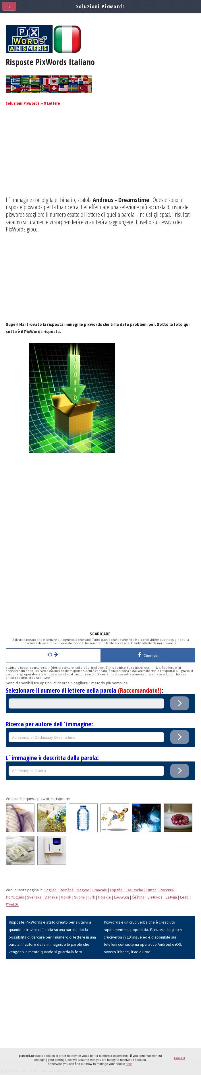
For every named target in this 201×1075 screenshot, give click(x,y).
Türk (91, 897)
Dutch (151, 889)
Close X (179, 1058)
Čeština (138, 897)
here (129, 1064)
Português (15, 897)
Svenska (34, 897)
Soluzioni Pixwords (22, 103)
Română (66, 889)
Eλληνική (121, 897)
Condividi (147, 654)
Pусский (167, 889)
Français (99, 889)
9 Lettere (52, 103)
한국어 (12, 904)
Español (116, 889)
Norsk (66, 897)
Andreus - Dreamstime (121, 199)
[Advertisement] (100, 155)
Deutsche (134, 889)
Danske (51, 897)
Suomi (79, 897)
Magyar (82, 889)
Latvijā (171, 897)
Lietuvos (155, 897)
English (50, 889)
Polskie (104, 897)
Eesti (184, 897)
